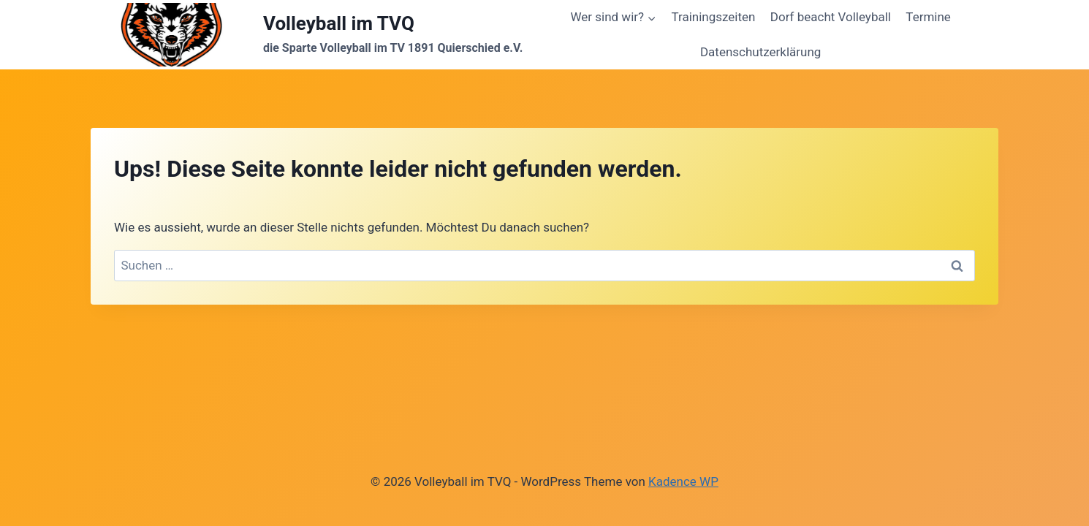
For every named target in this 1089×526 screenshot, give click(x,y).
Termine (928, 16)
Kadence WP (683, 481)
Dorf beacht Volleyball (830, 16)
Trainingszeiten (713, 16)
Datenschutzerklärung (760, 52)
